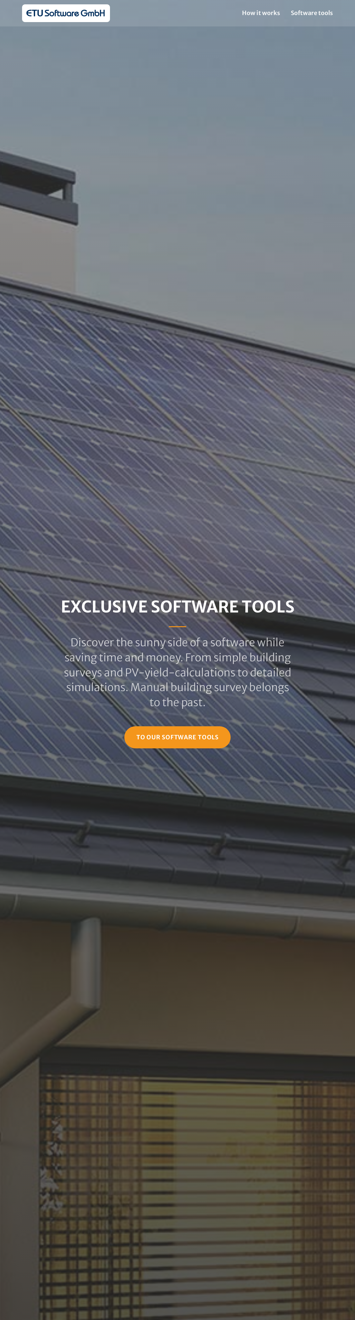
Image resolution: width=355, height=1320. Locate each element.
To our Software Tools (177, 737)
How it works (261, 13)
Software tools (312, 13)
